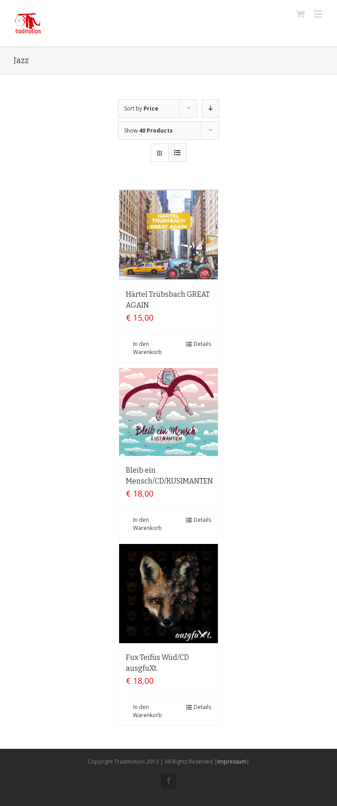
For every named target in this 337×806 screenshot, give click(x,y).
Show (148, 130)
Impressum (231, 761)
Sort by (141, 108)
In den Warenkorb (147, 348)
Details (202, 344)
